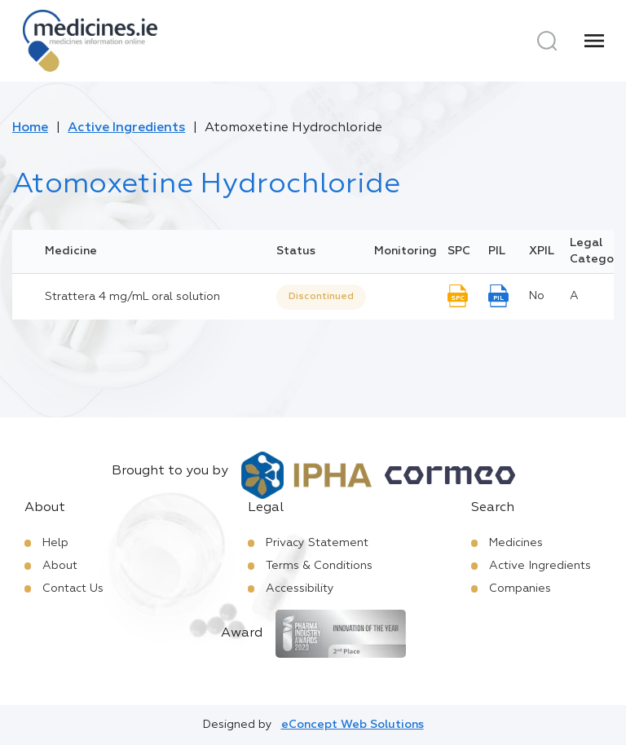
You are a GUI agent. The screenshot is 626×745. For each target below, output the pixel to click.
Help (55, 543)
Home (30, 127)
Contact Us (73, 588)
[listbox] (321, 297)
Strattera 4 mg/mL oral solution (132, 296)
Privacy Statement (317, 543)
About (59, 565)
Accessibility (300, 588)
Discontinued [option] (321, 297)
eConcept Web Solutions (352, 724)
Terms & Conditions (319, 565)
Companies (520, 588)
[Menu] (594, 40)
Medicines (516, 543)
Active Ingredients (126, 127)
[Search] (546, 40)
